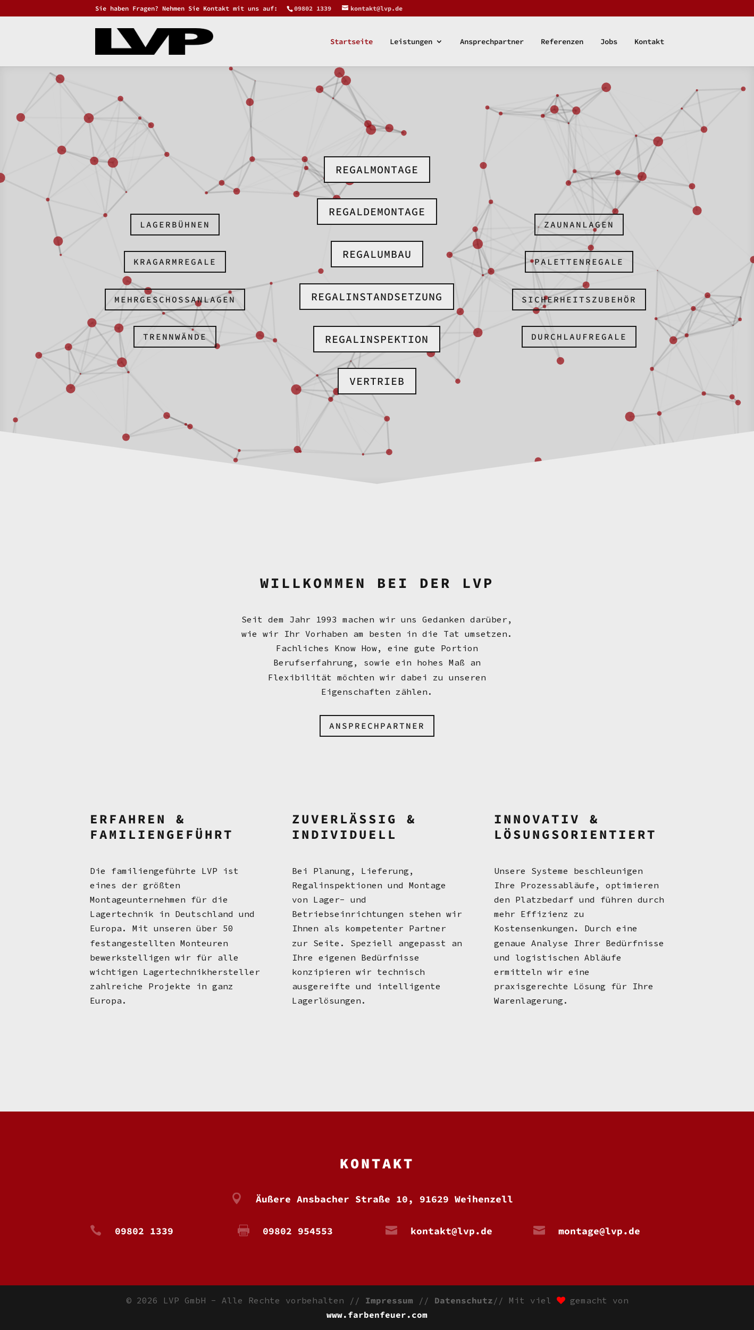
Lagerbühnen (175, 224)
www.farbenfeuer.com (377, 1314)
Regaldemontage (377, 211)
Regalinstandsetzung (376, 296)
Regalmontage (377, 169)
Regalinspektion (377, 339)
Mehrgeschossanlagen (175, 299)
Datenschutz (463, 1300)
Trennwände (175, 336)
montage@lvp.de (599, 1231)
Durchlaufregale (579, 336)
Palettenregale (579, 261)
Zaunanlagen (579, 224)
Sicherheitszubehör (579, 299)
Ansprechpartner (377, 725)
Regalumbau (377, 253)
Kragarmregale (174, 261)
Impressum (389, 1300)
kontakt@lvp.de (451, 1231)
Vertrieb (377, 381)
